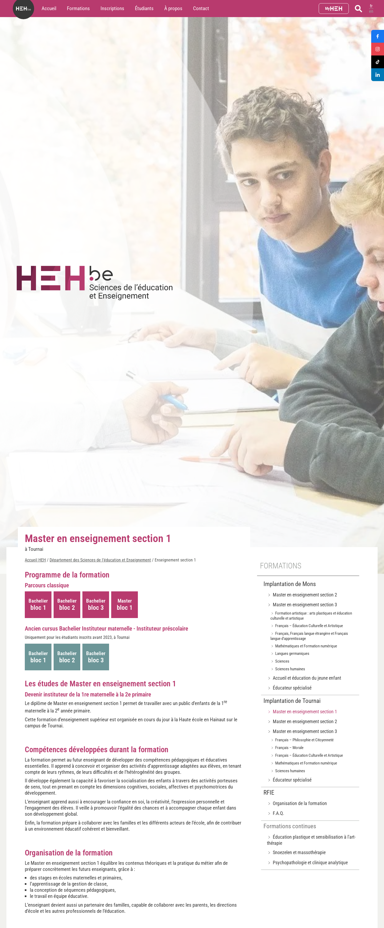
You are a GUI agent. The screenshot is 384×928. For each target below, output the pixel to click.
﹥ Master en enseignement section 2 (302, 595)
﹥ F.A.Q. (275, 813)
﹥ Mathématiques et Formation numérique (303, 646)
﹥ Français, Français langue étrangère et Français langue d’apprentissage (309, 636)
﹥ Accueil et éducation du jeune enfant (304, 678)
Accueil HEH (35, 560)
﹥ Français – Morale (286, 747)
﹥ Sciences (279, 661)
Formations (78, 8)
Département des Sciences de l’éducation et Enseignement (100, 560)
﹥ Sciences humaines (287, 669)
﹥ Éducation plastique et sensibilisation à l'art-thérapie (311, 840)
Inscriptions (112, 8)
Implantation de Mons (289, 584)
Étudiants (144, 8)
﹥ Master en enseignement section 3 (302, 604)
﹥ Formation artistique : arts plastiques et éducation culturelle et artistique (311, 616)
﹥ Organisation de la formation (297, 803)
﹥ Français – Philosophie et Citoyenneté (302, 740)
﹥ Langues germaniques (289, 653)
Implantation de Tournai (292, 700)
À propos (173, 8)
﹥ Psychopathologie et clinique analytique (307, 862)
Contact (201, 8)
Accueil (49, 8)
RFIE (268, 792)
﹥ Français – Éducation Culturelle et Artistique (306, 625)
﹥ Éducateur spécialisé (289, 688)
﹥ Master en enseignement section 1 (302, 711)
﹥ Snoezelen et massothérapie (296, 852)
